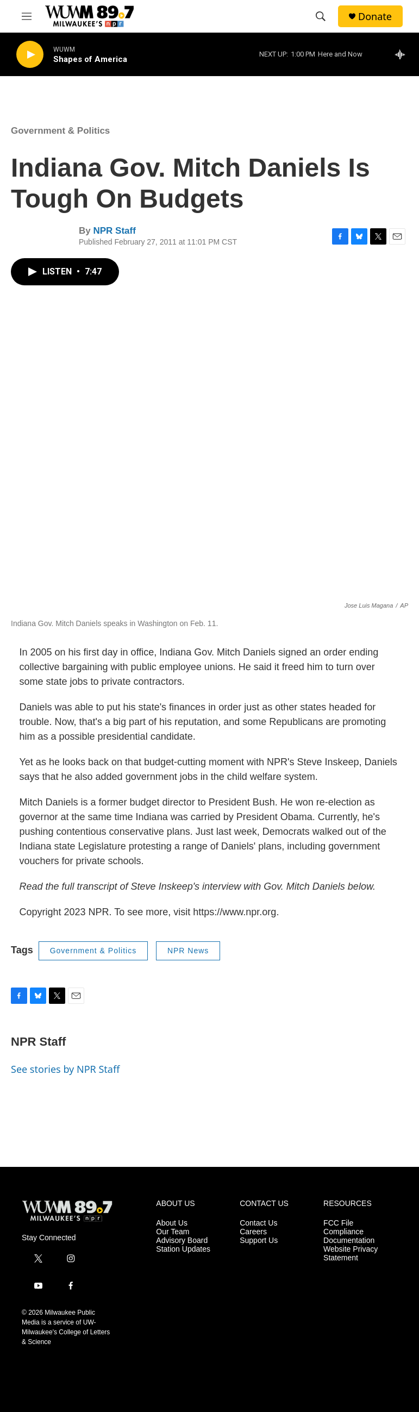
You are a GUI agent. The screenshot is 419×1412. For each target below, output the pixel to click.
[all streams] (403, 54)
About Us (171, 1223)
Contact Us (258, 1223)
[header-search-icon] (320, 16)
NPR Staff (114, 231)
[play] (30, 54)
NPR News (188, 950)
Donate (375, 16)
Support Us (259, 1240)
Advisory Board (182, 1240)
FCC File (338, 1223)
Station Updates (183, 1249)
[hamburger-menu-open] (26, 16)
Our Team (172, 1232)
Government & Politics (60, 131)
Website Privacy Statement (350, 1253)
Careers (253, 1232)
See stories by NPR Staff (65, 1069)
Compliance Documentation (348, 1236)
